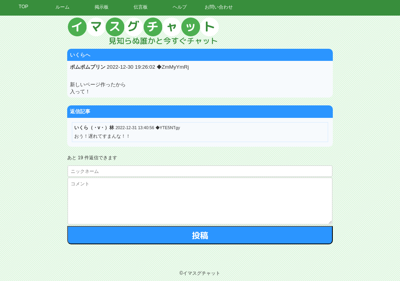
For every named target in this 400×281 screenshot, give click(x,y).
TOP (23, 6)
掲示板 (102, 7)
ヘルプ (180, 7)
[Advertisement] (327, 135)
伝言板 (141, 7)
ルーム (62, 7)
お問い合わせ (219, 7)
